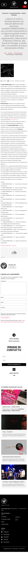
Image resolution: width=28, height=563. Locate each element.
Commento (3, 281)
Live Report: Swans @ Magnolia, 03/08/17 (13, 482)
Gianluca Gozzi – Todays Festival (11, 407)
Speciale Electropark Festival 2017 (12, 457)
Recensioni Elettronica (18, 53)
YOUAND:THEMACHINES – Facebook (8, 245)
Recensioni (10, 53)
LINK (14, 375)
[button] (4, 4)
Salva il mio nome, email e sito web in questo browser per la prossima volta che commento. (13, 314)
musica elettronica (14, 119)
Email (2, 302)
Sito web (2, 307)
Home (5, 53)
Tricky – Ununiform (8, 432)
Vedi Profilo (12, 267)
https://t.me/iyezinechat (14, 341)
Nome (2, 297)
